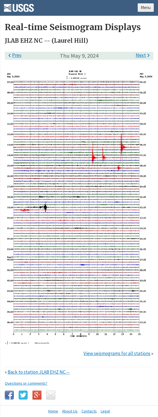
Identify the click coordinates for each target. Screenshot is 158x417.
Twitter (23, 395)
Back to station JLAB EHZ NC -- (39, 372)
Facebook (9, 395)
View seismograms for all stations (117, 353)
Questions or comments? (26, 383)
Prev (13, 55)
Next (144, 55)
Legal (105, 411)
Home (53, 411)
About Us (70, 411)
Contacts (89, 411)
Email (50, 395)
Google (36, 395)
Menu (146, 7)
